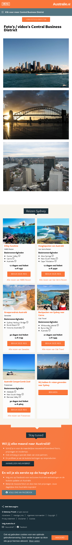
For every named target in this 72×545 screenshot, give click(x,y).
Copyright (51, 515)
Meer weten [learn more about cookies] (34, 541)
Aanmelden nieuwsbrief (18, 463)
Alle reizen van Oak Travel (53, 349)
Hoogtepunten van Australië (51, 245)
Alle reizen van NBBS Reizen (19, 280)
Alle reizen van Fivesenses (19, 415)
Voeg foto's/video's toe (36, 19)
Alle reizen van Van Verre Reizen (53, 280)
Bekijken (53, 392)
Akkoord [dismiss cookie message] (59, 537)
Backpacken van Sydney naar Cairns (51, 314)
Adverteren (6, 515)
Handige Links (19, 515)
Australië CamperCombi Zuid (17, 381)
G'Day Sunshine (11, 245)
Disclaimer (22, 518)
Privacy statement (8, 518)
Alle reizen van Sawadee (19, 349)
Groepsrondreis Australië (15, 312)
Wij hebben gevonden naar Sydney (52, 384)
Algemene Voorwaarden (36, 515)
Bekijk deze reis (19, 273)
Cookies (32, 518)
